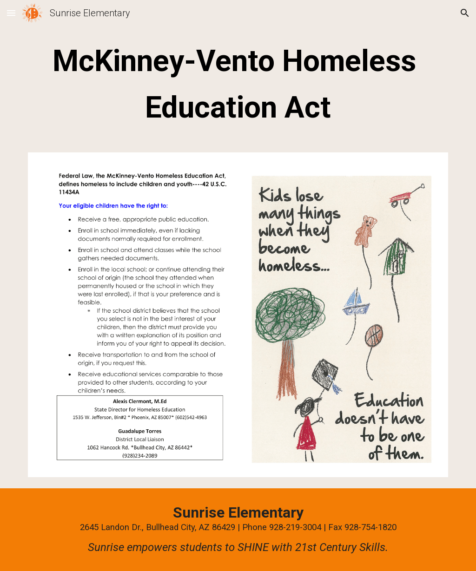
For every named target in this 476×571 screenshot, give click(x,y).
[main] (238, 84)
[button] (11, 13)
